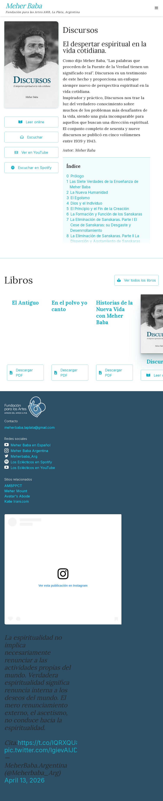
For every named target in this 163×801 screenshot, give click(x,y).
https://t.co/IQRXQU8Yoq (54, 742)
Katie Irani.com (16, 501)
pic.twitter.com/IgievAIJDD (43, 750)
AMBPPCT (13, 486)
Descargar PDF (21, 372)
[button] (156, 8)
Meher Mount (15, 491)
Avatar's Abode (17, 496)
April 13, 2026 (24, 780)
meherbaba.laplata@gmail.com (29, 427)
